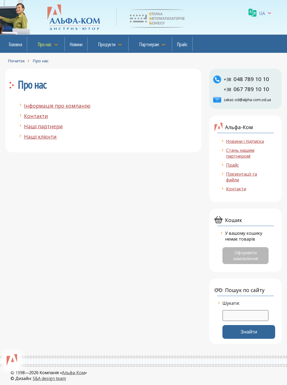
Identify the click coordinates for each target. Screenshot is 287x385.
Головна (15, 44)
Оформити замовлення (245, 255)
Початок (16, 60)
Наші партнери (43, 126)
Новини (76, 44)
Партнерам (149, 44)
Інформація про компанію (57, 105)
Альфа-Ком (73, 372)
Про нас (45, 44)
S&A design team (49, 378)
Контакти (36, 116)
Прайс (182, 44)
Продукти (106, 44)
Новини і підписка (245, 141)
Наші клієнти (40, 136)
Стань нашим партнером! (240, 153)
